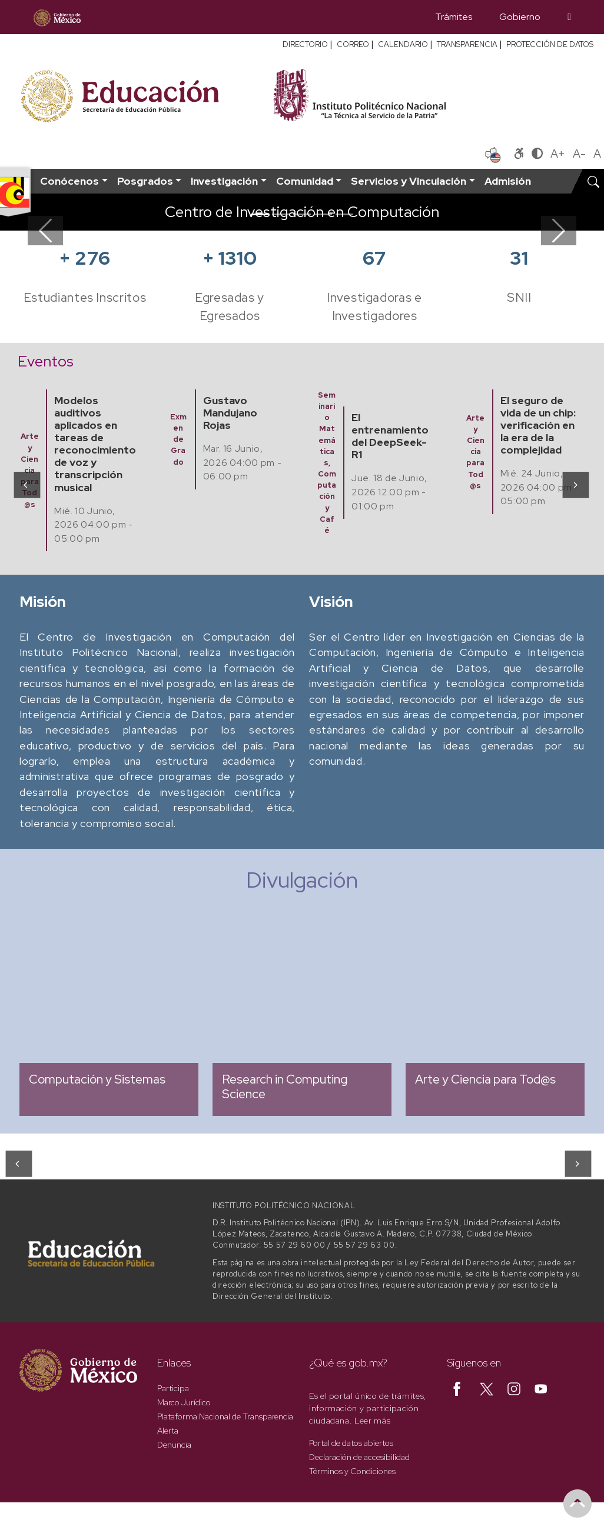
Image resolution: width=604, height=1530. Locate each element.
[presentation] (26, 485)
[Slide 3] (302, 214)
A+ (557, 153)
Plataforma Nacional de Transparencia (225, 1416)
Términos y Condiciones (352, 1471)
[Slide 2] (281, 214)
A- (579, 153)
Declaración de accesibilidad (359, 1457)
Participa (173, 1388)
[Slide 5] (344, 214)
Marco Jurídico (184, 1402)
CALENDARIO (403, 44)
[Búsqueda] (569, 17)
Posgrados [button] (145, 181)
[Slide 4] (323, 214)
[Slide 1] (259, 214)
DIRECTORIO (305, 44)
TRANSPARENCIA (467, 44)
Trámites (453, 17)
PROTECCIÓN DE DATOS (549, 44)
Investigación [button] (224, 181)
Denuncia (174, 1444)
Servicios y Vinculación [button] (408, 181)
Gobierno (519, 17)
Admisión (507, 181)
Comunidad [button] (304, 181)
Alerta (167, 1430)
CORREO (353, 44)
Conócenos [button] (69, 181)
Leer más (372, 1420)
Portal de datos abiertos (351, 1443)
